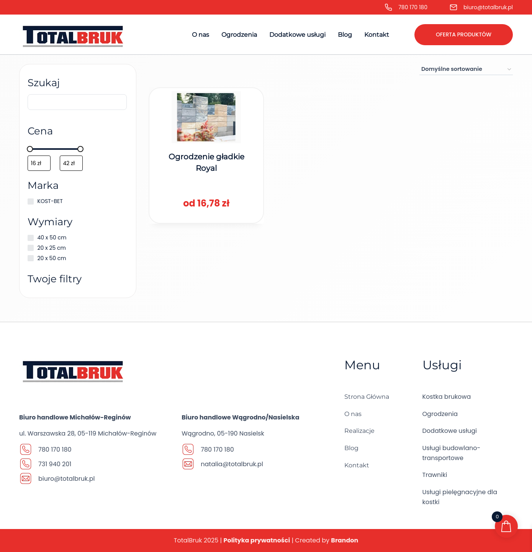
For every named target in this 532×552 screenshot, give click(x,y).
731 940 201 (54, 464)
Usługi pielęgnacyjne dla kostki (460, 497)
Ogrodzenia (239, 34)
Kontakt (376, 34)
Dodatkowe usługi (297, 34)
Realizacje (359, 430)
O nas (200, 34)
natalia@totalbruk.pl (232, 464)
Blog (345, 34)
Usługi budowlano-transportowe (451, 453)
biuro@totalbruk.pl (488, 7)
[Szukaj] (78, 104)
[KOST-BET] (32, 204)
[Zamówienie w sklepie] (466, 69)
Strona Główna (366, 396)
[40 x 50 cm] (32, 241)
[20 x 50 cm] (32, 261)
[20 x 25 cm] (32, 250)
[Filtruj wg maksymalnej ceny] (72, 166)
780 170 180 (412, 7)
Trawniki (434, 474)
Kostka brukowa (446, 396)
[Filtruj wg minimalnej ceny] (40, 166)
